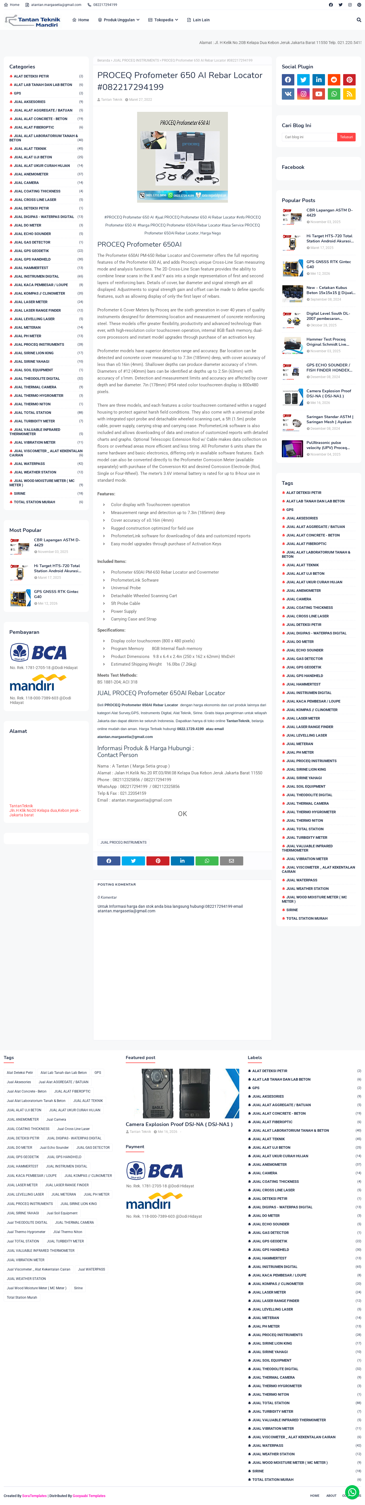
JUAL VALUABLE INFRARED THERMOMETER (46, 431)
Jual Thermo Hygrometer (48, 395)
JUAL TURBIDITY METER (48, 421)
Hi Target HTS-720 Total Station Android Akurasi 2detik (57, 568)
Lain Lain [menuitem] (198, 20)
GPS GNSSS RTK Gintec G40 (56, 594)
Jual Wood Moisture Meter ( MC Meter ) (46, 483)
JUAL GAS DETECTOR (48, 242)
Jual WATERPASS (48, 464)
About (331, 1496)
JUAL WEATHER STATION (48, 472)
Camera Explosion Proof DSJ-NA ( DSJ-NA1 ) (329, 394)
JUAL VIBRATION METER (48, 442)
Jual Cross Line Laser (48, 200)
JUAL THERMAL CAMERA (48, 387)
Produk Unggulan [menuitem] (116, 20)
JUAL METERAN (48, 327)
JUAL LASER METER (48, 302)
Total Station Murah (48, 502)
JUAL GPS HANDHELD (48, 259)
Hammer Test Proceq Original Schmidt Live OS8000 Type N (326, 342)
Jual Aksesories (48, 102)
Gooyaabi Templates (89, 1496)
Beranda (103, 60)
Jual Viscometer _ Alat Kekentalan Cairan (46, 453)
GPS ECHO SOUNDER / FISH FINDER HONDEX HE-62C (328, 368)
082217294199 (102, 5)
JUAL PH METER (48, 336)
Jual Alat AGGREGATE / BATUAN (48, 110)
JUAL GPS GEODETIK (48, 251)
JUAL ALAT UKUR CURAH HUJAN (48, 166)
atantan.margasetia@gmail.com (53, 5)
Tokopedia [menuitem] (160, 20)
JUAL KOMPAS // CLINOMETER (48, 293)
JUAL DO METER (48, 225)
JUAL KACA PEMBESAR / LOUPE (48, 285)
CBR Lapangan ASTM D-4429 (57, 543)
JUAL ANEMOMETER (48, 174)
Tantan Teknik (111, 100)
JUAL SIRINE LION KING (48, 353)
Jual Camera (48, 183)
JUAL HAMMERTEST (48, 268)
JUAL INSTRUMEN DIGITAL (48, 276)
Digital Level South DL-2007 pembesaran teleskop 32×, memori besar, (328, 316)
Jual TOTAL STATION (48, 412)
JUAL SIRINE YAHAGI (48, 361)
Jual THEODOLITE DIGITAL (48, 378)
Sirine (48, 493)
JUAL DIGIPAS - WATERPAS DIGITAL (48, 217)
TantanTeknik (21, 806)
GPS (48, 93)
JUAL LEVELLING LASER (48, 319)
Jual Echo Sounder (48, 234)
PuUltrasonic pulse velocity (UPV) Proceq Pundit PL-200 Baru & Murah (327, 445)
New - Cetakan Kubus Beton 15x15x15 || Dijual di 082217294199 (330, 290)
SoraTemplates (34, 1496)
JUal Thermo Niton (48, 404)
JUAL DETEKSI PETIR (48, 208)
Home (11, 5)
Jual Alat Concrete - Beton (48, 119)
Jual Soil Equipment (48, 370)
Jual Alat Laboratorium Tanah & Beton (46, 138)
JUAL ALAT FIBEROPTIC (48, 127)
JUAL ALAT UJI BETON (48, 157)
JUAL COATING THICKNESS (48, 191)
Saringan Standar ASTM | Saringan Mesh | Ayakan (330, 419)
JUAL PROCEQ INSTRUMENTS (48, 344)
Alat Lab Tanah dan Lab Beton (48, 85)
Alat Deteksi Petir (48, 76)
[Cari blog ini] (309, 137)
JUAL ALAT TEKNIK (48, 148)
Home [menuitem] (80, 20)
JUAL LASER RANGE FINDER (48, 310)
